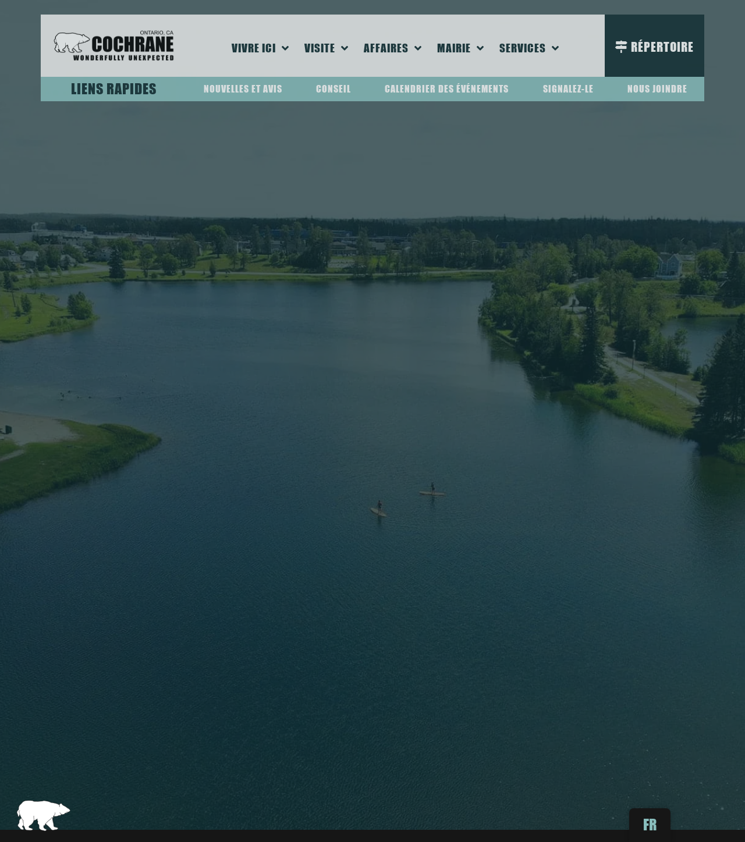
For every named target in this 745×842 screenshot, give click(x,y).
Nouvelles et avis (243, 88)
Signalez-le (568, 88)
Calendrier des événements (447, 88)
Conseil (333, 88)
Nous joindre (657, 88)
